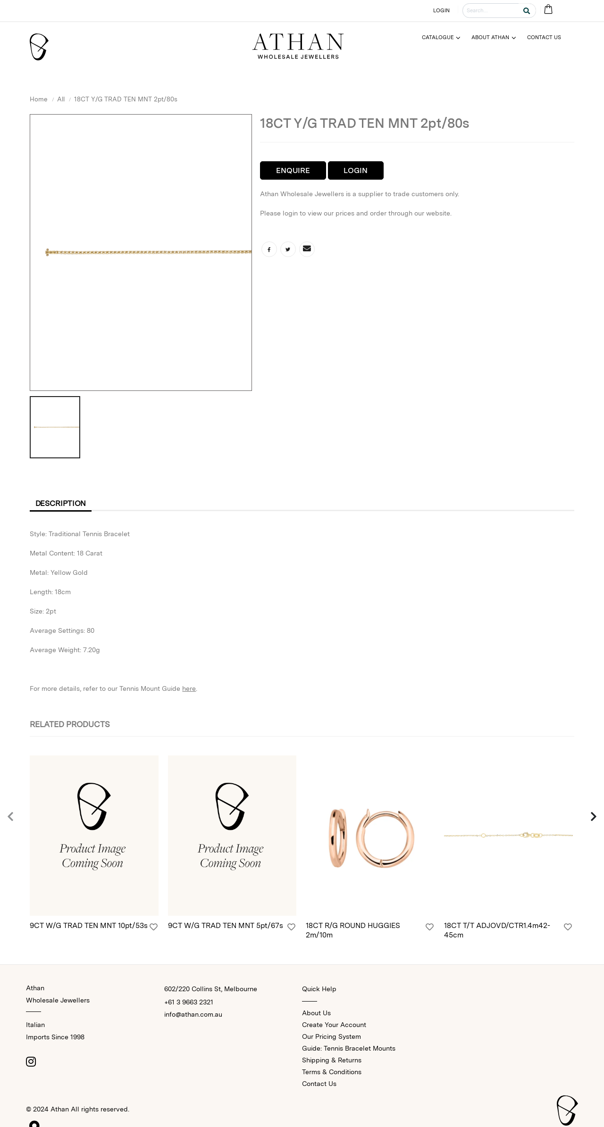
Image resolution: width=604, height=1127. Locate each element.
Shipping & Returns (331, 1060)
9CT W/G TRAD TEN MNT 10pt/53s (89, 925)
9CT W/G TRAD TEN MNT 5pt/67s (225, 925)
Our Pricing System (331, 1036)
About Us (316, 1013)
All (61, 99)
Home (39, 99)
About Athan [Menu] (490, 37)
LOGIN (441, 10)
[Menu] (445, 37)
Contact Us (319, 1083)
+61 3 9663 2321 (188, 1002)
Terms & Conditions (331, 1072)
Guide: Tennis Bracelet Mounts (348, 1048)
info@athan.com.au (193, 1014)
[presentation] (11, 817)
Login (356, 170)
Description (60, 503)
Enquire (293, 170)
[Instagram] (30, 1061)
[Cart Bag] (548, 10)
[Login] (154, 927)
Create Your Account (334, 1024)
